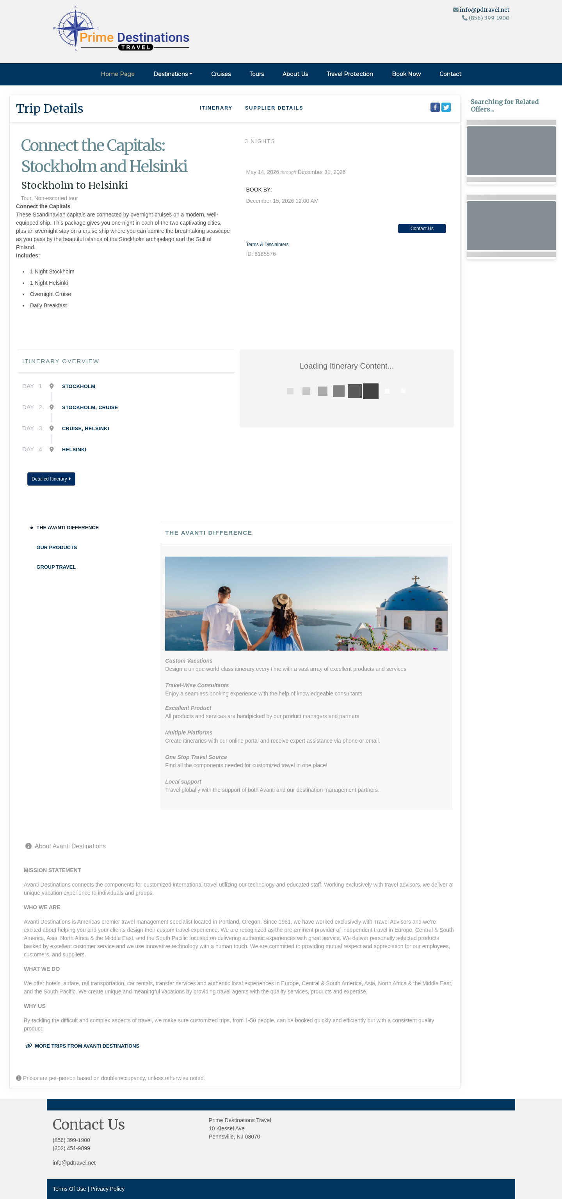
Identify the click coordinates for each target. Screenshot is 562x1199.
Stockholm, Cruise (90, 407)
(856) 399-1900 (71, 1140)
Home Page (118, 74)
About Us (295, 74)
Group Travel (56, 567)
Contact (450, 74)
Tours (256, 74)
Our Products (57, 547)
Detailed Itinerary (51, 479)
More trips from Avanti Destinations (82, 1046)
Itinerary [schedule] (216, 108)
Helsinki (74, 449)
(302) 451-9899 (71, 1148)
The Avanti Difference (68, 527)
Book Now (406, 74)
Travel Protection (350, 74)
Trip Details (50, 108)
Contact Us (422, 228)
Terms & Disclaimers (267, 244)
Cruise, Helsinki (85, 428)
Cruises (221, 74)
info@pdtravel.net (484, 9)
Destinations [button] (170, 74)
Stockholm (78, 386)
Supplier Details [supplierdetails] (274, 108)
